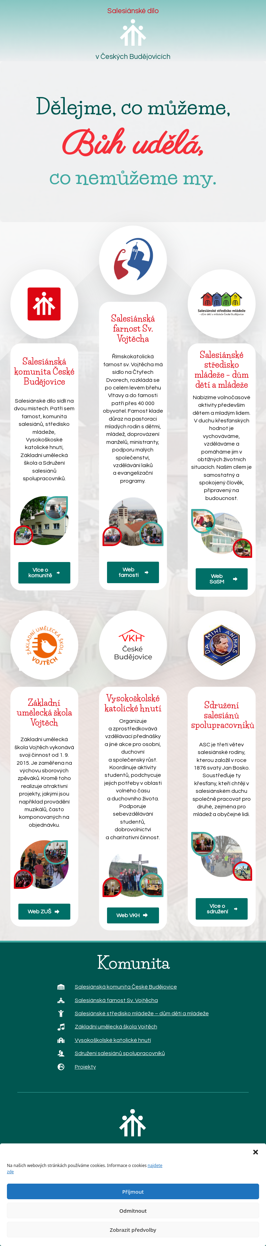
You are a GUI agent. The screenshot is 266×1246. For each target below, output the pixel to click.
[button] (255, 1152)
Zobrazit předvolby (133, 1229)
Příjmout (133, 1191)
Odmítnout (133, 1210)
